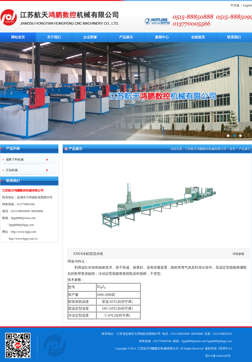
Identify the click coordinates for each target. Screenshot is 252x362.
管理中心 (225, 348)
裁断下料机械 (13, 159)
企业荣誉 (90, 37)
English (247, 5)
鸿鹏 (126, 91)
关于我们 (54, 37)
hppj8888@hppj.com (21, 225)
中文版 (235, 5)
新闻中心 (162, 37)
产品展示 (126, 37)
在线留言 (198, 37)
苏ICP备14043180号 (218, 356)
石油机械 (10, 170)
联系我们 (234, 37)
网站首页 (18, 37)
